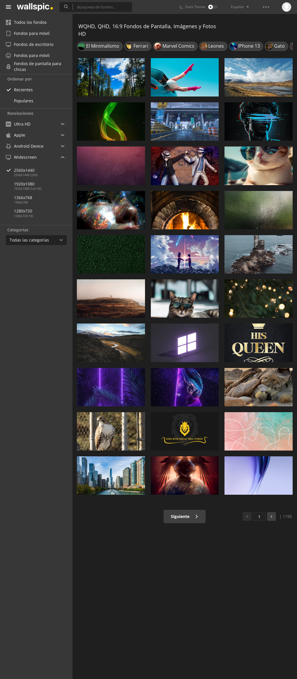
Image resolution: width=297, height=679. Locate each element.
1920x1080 (24, 184)
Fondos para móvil (28, 33)
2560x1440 (43, 170)
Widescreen (21, 157)
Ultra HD (18, 124)
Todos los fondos (26, 22)
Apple (15, 135)
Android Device (25, 146)
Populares (23, 100)
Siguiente (184, 516)
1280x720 (23, 211)
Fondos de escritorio (29, 44)
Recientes (23, 89)
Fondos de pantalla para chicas (33, 66)
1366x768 (23, 197)
